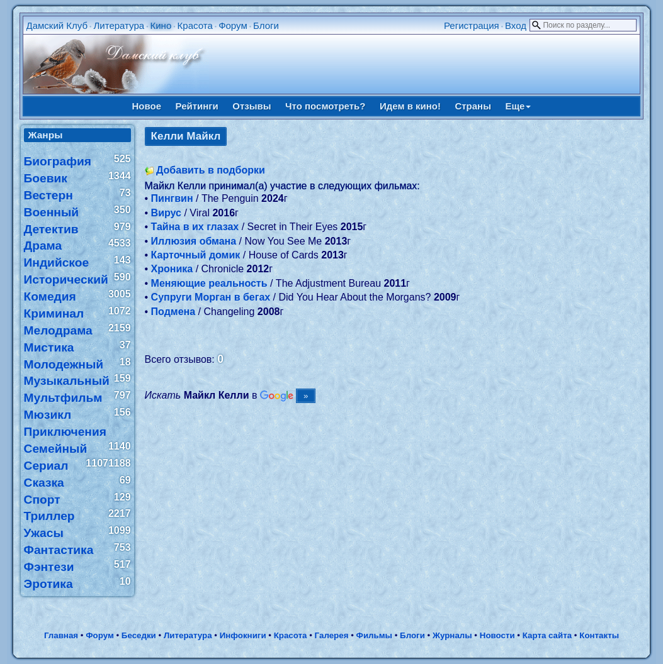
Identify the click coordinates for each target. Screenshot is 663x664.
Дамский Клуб (57, 25)
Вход (515, 25)
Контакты (599, 635)
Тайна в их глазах (195, 226)
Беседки (139, 635)
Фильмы (374, 635)
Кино (161, 25)
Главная (61, 635)
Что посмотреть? (325, 106)
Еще (518, 106)
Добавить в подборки (210, 170)
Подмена (173, 311)
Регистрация (471, 25)
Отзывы (251, 106)
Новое (147, 106)
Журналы (452, 635)
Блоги (266, 25)
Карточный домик (196, 255)
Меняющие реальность (209, 283)
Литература (118, 25)
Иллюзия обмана (194, 241)
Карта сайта (547, 635)
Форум (232, 25)
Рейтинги (197, 106)
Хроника (172, 268)
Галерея (332, 635)
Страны (473, 106)
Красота (195, 25)
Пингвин (172, 198)
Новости (497, 635)
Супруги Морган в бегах (211, 297)
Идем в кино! (410, 106)
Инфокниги (243, 635)
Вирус (166, 213)
